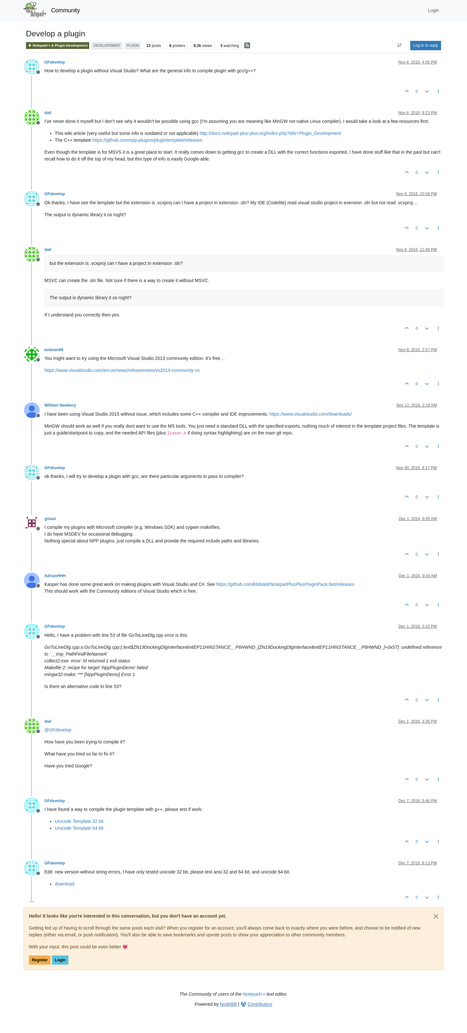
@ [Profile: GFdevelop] (57, 729)
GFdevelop (54, 62)
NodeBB (228, 1004)
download (64, 883)
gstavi (50, 518)
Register (40, 960)
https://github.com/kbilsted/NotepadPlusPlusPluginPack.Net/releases (285, 584)
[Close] (435, 916)
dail (47, 113)
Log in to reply (425, 45)
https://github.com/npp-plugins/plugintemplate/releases (147, 140)
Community (65, 10)
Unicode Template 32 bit (79, 821)
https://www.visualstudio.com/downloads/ (310, 414)
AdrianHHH (55, 576)
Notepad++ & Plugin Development (58, 45)
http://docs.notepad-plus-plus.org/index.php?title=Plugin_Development (270, 133)
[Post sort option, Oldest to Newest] (399, 45)
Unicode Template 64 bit (79, 828)
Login (60, 960)
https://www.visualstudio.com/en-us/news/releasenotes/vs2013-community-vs (122, 370)
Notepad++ (254, 994)
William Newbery (60, 405)
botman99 (53, 350)
